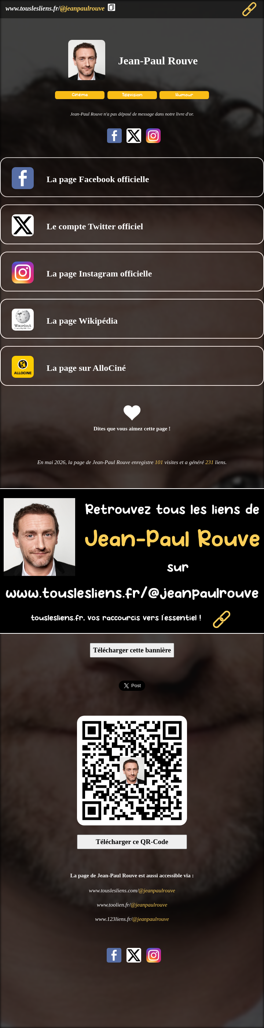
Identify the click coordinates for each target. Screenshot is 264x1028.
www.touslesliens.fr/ (55, 8)
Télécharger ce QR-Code (132, 842)
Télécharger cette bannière (132, 650)
